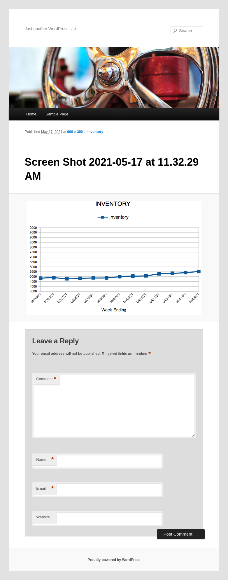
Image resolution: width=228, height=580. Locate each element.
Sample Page (56, 114)
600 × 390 (75, 132)
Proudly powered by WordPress (113, 560)
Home (31, 114)
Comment (46, 379)
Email (45, 488)
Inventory (95, 132)
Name (45, 460)
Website (43, 517)
